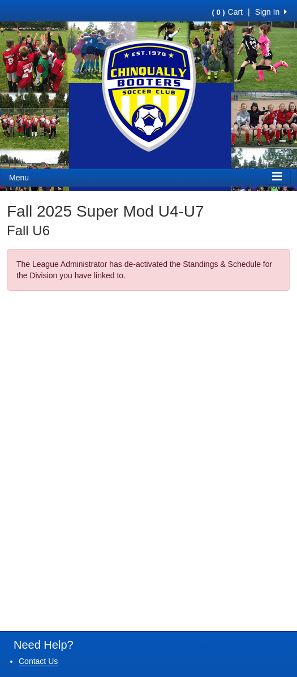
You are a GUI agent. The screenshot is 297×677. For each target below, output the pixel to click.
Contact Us (38, 661)
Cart (227, 11)
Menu (19, 177)
